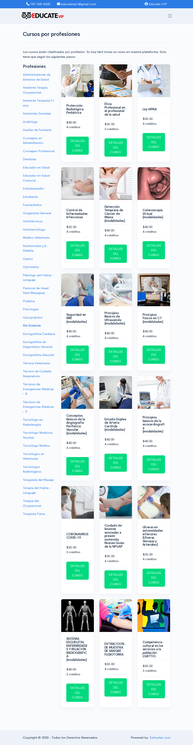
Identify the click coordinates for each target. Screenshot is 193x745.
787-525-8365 (38, 4)
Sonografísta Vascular (38, 355)
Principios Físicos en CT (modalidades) (153, 318)
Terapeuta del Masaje (38, 480)
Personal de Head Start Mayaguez (36, 290)
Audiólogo (30, 122)
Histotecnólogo (34, 229)
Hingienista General (37, 213)
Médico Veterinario (36, 237)
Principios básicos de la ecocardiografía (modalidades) (154, 424)
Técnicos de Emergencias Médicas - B (38, 389)
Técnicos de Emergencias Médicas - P (38, 407)
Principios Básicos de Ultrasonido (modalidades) (114, 318)
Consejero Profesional (39, 151)
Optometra (31, 267)
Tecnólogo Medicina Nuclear (37, 435)
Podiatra (29, 301)
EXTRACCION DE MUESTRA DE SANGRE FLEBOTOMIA (114, 649)
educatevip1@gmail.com (76, 4)
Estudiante (30, 197)
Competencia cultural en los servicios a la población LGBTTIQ (153, 649)
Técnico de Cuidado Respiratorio (37, 373)
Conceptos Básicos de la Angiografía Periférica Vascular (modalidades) (76, 424)
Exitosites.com (160, 737)
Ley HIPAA (150, 109)
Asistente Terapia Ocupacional (35, 89)
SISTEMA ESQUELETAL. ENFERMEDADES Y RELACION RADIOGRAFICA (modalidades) (76, 649)
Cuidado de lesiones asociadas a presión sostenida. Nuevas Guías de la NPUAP (114, 535)
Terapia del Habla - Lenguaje (37, 490)
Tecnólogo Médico (36, 445)
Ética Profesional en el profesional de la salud (114, 109)
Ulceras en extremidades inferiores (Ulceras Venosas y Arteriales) (153, 536)
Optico (28, 259)
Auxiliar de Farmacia (37, 130)
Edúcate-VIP (156, 4)
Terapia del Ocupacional (32, 503)
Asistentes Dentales (37, 113)
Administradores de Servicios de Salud (36, 76)
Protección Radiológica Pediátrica (74, 109)
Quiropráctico (33, 317)
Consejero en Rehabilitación (33, 140)
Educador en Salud (36, 167)
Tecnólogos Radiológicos (32, 469)
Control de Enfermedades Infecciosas (76, 213)
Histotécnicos (33, 221)
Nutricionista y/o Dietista (35, 248)
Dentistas (29, 159)
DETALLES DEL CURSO (77, 145)
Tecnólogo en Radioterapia (33, 422)
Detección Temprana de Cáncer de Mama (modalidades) (114, 214)
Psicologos (31, 309)
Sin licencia (32, 325)
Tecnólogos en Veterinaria (33, 456)
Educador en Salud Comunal (36, 177)
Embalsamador (33, 188)
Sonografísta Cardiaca (39, 334)
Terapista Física (34, 514)
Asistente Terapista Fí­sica (39, 102)
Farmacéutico (32, 205)
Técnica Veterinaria (36, 363)
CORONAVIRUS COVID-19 (77, 536)
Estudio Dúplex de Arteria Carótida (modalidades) (115, 424)
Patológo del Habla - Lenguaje (38, 277)
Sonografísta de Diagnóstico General (37, 344)
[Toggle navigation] (170, 16)
